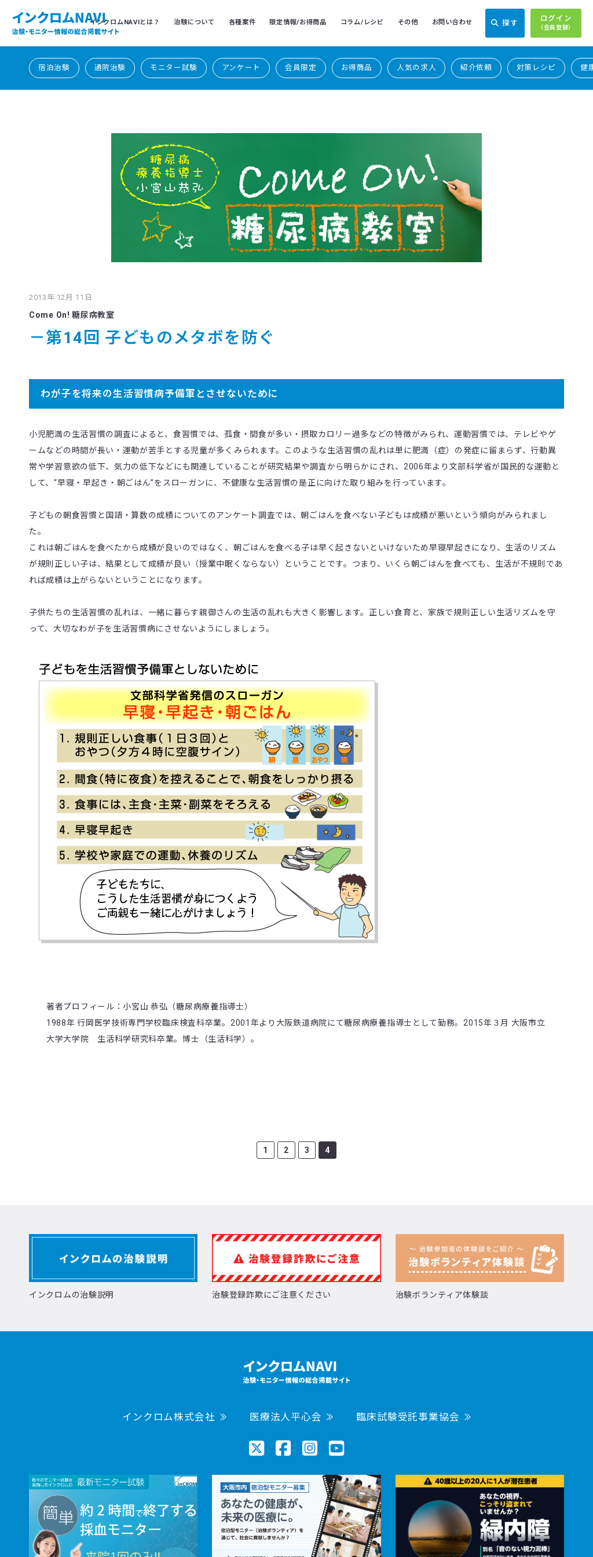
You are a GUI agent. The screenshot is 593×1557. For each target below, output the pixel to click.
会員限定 (301, 67)
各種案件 (242, 22)
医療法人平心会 (286, 1417)
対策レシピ (536, 67)
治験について (194, 22)
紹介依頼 (476, 67)
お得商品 (357, 67)
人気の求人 (416, 67)
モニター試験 (173, 67)
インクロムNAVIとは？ (125, 22)
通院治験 (110, 67)
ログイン (555, 23)
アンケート (241, 67)
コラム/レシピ (362, 22)
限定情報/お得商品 (297, 22)
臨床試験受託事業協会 (407, 1417)
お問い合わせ (452, 22)
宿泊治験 (54, 67)
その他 (408, 22)
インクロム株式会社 (168, 1417)
